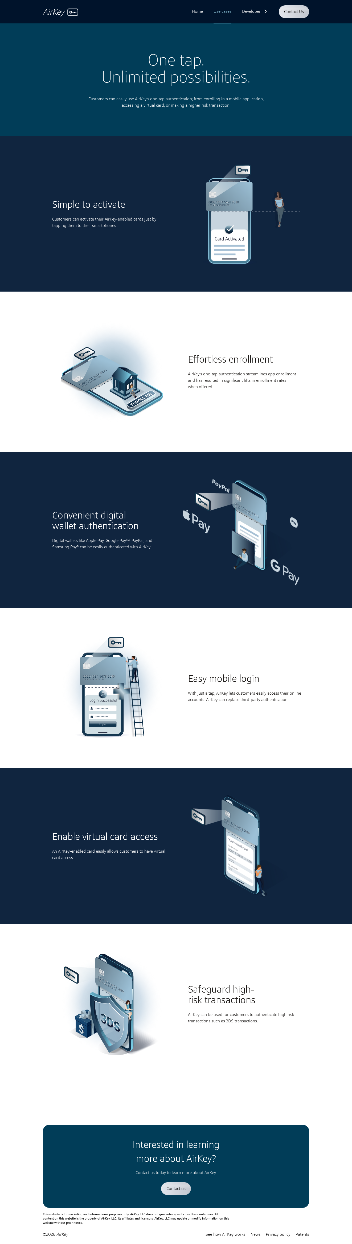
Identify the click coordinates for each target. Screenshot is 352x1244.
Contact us (176, 1188)
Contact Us (294, 11)
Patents (302, 1234)
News (255, 1234)
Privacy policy (278, 1234)
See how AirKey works (225, 1234)
